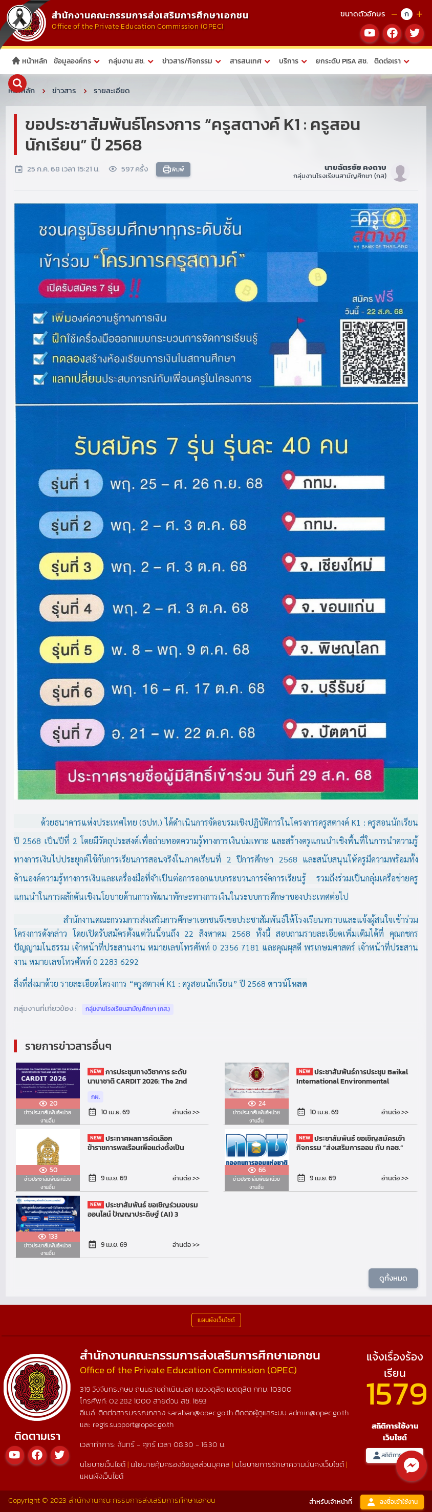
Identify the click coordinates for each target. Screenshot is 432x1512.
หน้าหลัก (29, 61)
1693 (199, 1401)
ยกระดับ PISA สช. (342, 61)
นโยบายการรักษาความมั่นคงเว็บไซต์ (289, 1464)
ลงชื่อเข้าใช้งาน (392, 1502)
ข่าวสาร (64, 90)
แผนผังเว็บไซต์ (101, 1476)
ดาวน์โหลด (287, 983)
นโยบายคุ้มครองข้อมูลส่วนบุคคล (180, 1464)
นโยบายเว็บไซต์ (102, 1464)
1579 (396, 1393)
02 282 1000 (131, 1401)
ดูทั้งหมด (393, 1278)
